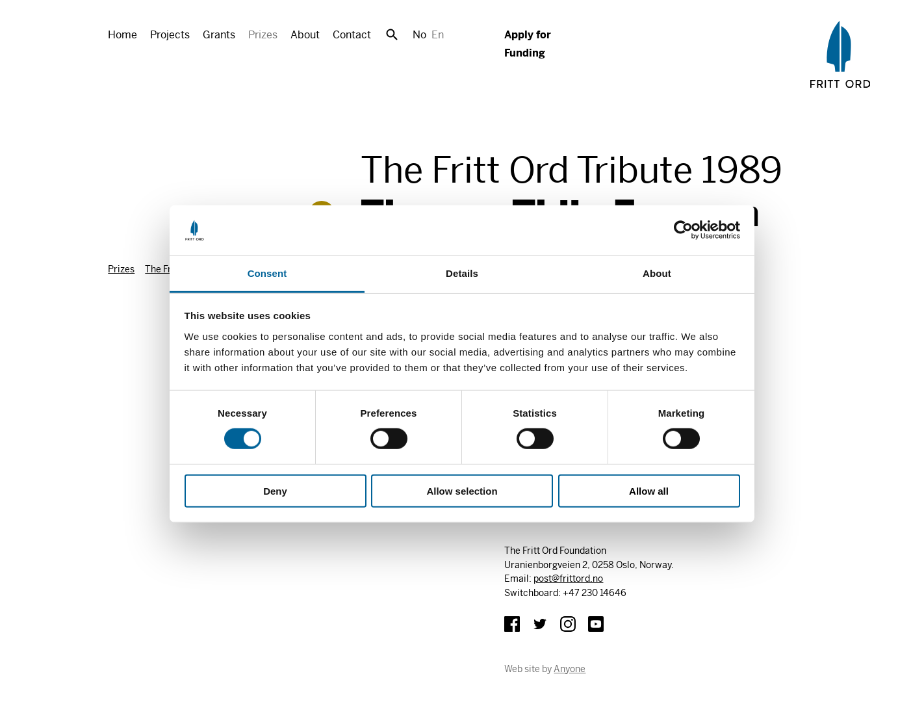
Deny (275, 490)
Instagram (568, 624)
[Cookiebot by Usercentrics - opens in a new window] (683, 230)
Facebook (512, 624)
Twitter (540, 624)
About (305, 35)
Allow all (649, 490)
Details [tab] (462, 273)
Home (122, 35)
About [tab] (657, 273)
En (437, 35)
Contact (352, 35)
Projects (170, 35)
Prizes (262, 35)
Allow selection (461, 490)
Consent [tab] (267, 273)
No (419, 35)
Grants (219, 35)
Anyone (569, 669)
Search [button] (392, 34)
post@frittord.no (568, 578)
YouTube (596, 624)
